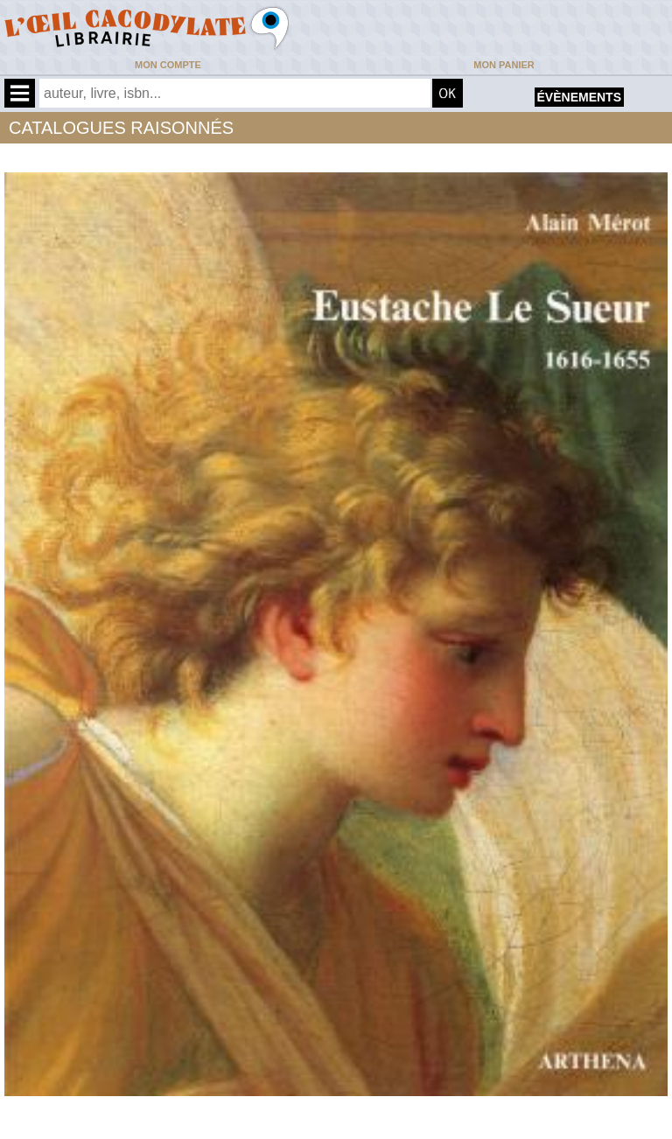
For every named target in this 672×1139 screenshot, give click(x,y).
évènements (579, 97)
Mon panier (503, 64)
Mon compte (168, 64)
